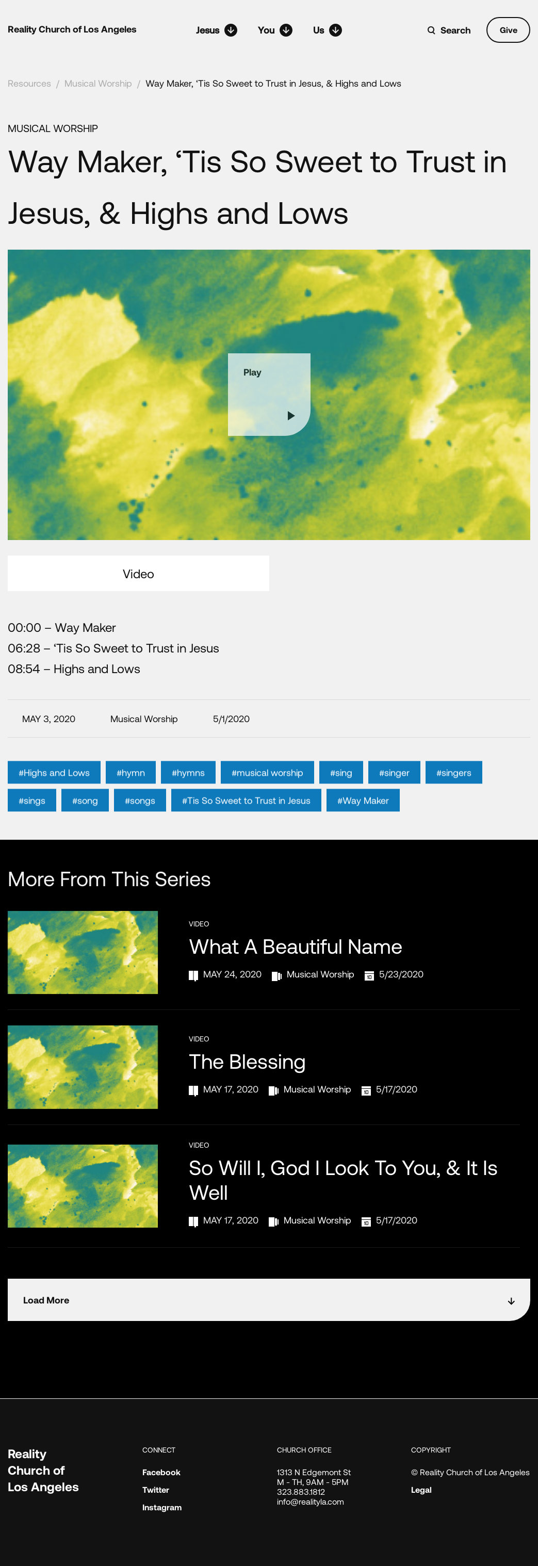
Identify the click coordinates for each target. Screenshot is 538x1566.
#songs (140, 813)
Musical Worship (98, 83)
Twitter (155, 1489)
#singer (394, 785)
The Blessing (247, 1060)
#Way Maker (363, 813)
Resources (29, 83)
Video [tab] (138, 573)
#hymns (188, 785)
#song (85, 813)
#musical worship (267, 785)
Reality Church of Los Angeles (72, 29)
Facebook (161, 1472)
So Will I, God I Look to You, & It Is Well (343, 1179)
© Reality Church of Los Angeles (470, 1472)
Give (508, 30)
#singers (453, 785)
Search (456, 30)
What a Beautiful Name (295, 945)
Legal (421, 1489)
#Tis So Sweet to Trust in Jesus (246, 813)
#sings (32, 813)
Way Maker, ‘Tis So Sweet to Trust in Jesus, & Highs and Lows (273, 83)
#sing (341, 785)
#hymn (131, 785)
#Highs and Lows (54, 785)
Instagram (162, 1507)
